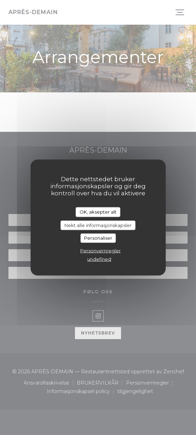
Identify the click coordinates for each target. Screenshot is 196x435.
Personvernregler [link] (100, 250)
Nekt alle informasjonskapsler (98, 225)
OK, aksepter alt (98, 212)
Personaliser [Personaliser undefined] (98, 238)
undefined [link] (99, 259)
